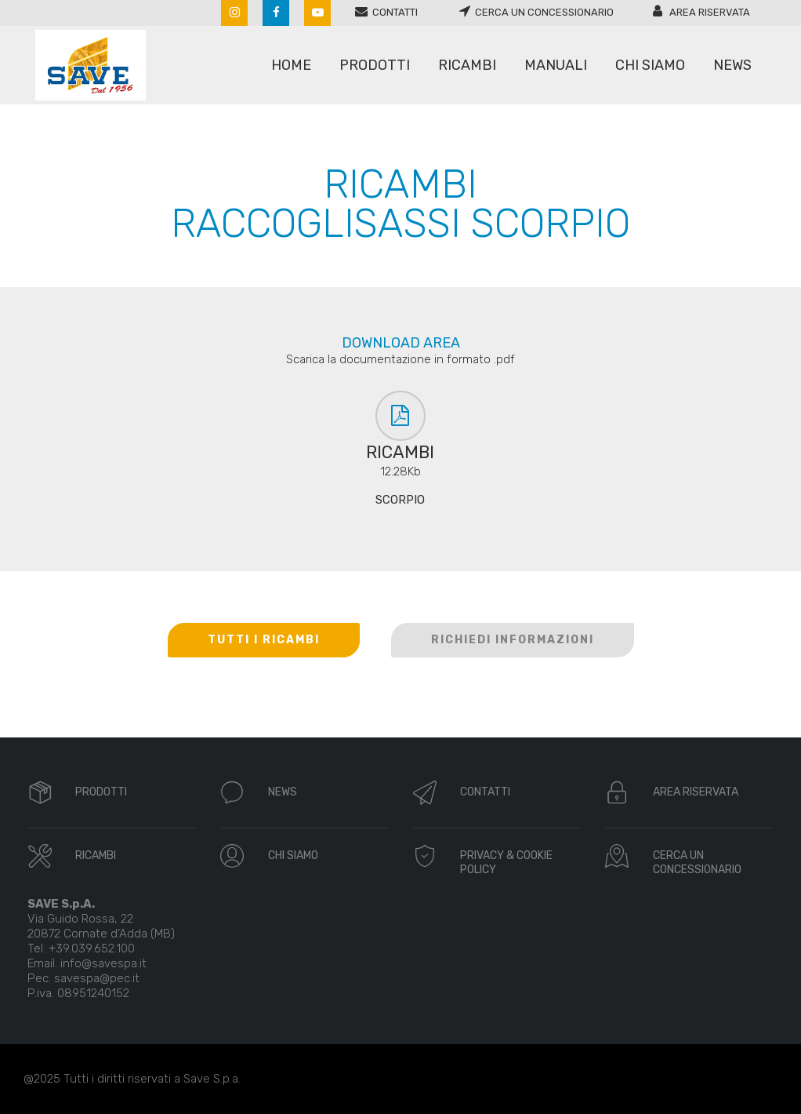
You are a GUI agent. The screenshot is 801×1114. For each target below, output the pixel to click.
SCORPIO (400, 500)
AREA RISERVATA (695, 792)
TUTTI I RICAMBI (264, 639)
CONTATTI (485, 792)
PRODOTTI (101, 792)
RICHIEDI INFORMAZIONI (512, 639)
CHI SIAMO (293, 855)
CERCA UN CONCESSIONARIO (697, 862)
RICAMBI (95, 855)
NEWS (282, 792)
